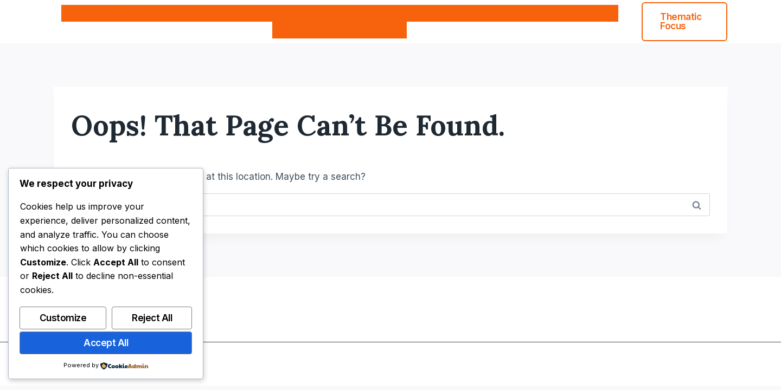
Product (383, 29)
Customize (63, 318)
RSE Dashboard (445, 13)
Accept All (106, 342)
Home (81, 13)
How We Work (138, 13)
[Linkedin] (718, 364)
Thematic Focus (680, 21)
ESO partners (582, 13)
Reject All (152, 318)
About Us (202, 13)
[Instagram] (697, 364)
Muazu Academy (315, 29)
